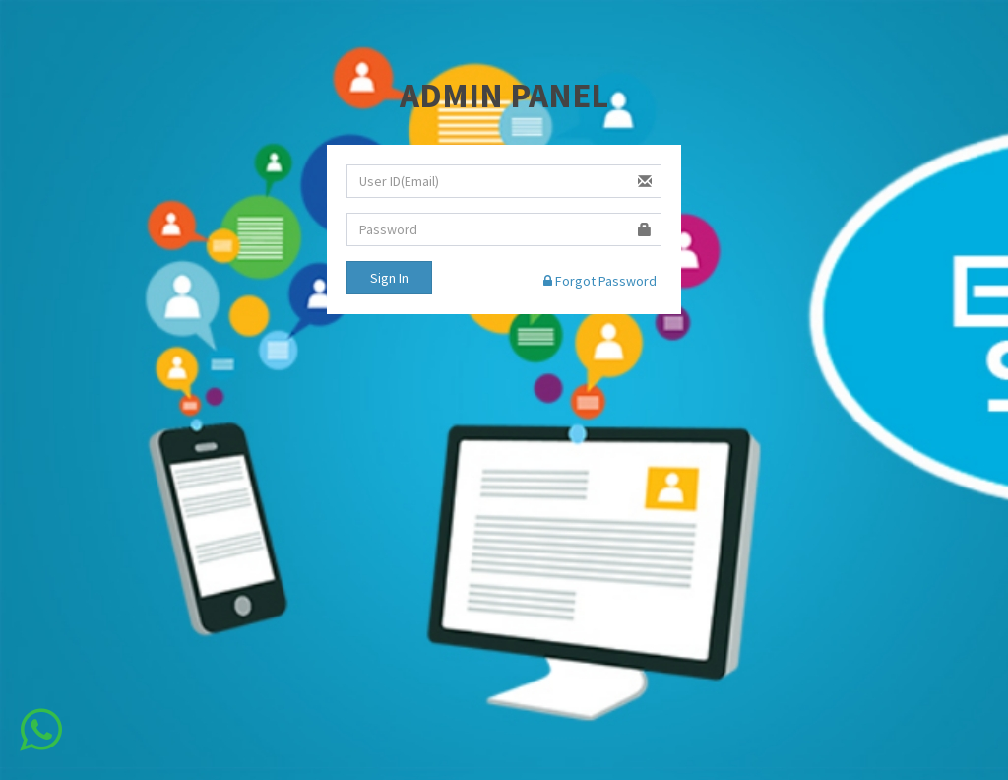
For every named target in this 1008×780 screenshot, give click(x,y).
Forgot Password (600, 281)
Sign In (389, 278)
